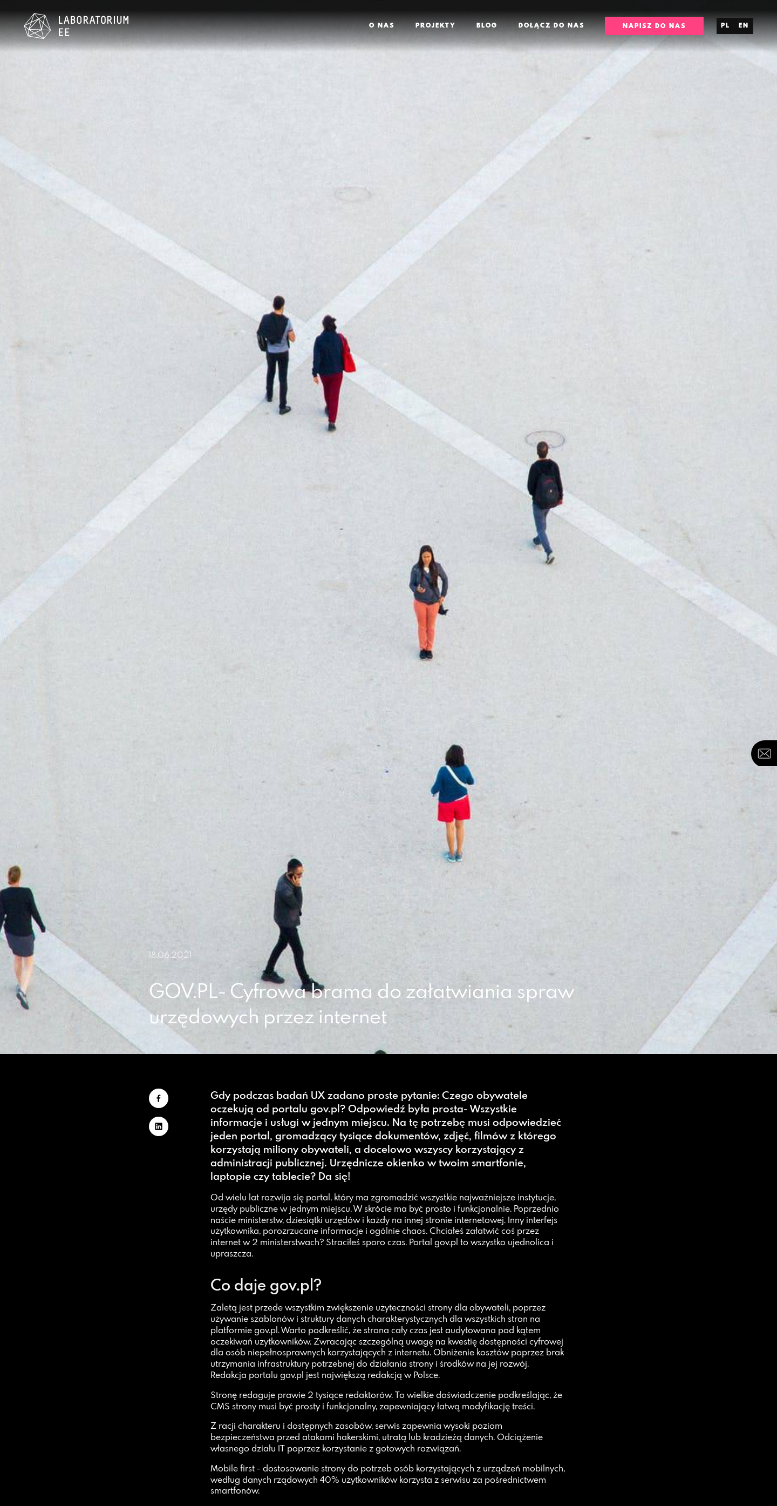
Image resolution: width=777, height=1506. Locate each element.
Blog (486, 25)
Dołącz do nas (551, 25)
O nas (381, 25)
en (744, 25)
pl (725, 25)
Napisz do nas (654, 26)
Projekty (435, 25)
